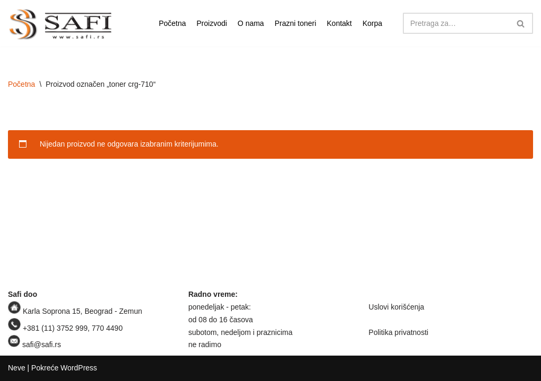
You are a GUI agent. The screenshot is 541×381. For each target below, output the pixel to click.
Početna (172, 23)
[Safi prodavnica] (61, 24)
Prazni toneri (296, 23)
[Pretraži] (456, 23)
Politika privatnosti (398, 332)
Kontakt (339, 23)
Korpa (372, 23)
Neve (16, 368)
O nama (251, 23)
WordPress (78, 368)
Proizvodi (211, 23)
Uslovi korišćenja (396, 307)
